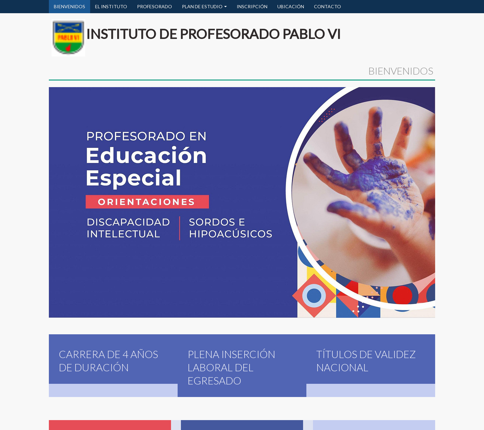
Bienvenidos (63, 424)
